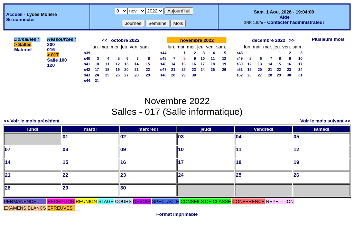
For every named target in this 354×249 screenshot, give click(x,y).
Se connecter (20, 19)
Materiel (22, 49)
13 (126, 64)
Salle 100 (57, 60)
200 (51, 44)
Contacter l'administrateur (295, 22)
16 (194, 64)
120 (51, 65)
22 (148, 69)
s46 (163, 64)
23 (194, 69)
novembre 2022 (197, 40)
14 (136, 64)
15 (148, 64)
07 (7, 149)
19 (117, 69)
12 (117, 64)
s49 (239, 58)
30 (194, 75)
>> (292, 40)
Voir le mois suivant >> (325, 120)
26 (117, 75)
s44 (87, 81)
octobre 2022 (125, 40)
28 (136, 75)
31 (97, 81)
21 (136, 69)
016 (51, 49)
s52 (239, 75)
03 (181, 136)
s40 (87, 58)
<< (105, 40)
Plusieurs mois (328, 39)
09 (123, 149)
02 (123, 136)
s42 (87, 69)
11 (107, 64)
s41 (87, 64)
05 (296, 136)
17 (97, 69)
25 (107, 75)
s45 (163, 58)
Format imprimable (177, 214)
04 (238, 136)
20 (126, 69)
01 (65, 136)
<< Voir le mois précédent (31, 120)
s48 (163, 75)
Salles (25, 44)
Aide (285, 17)
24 (97, 75)
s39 (87, 53)
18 (107, 69)
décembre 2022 (268, 40)
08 (65, 149)
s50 (239, 64)
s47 (163, 69)
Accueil (14, 14)
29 (148, 75)
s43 (87, 75)
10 (97, 64)
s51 (239, 69)
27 (126, 75)
